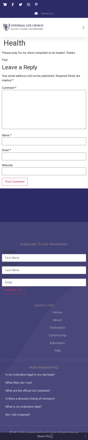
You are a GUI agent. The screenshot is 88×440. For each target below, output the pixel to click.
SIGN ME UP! (13, 290)
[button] (83, 27)
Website (7, 165)
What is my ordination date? (23, 406)
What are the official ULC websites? (28, 390)
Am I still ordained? (18, 414)
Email (6, 150)
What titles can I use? (19, 382)
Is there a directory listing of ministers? (30, 398)
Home (57, 312)
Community (57, 335)
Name (6, 135)
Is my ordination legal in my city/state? (30, 374)
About (57, 320)
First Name (10, 251)
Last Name (10, 264)
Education (57, 343)
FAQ (57, 350)
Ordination (57, 327)
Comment (9, 87)
